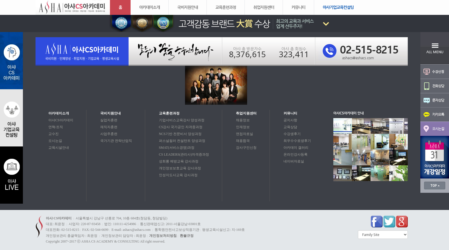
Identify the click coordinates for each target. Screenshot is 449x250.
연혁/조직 (55, 127)
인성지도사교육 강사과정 (178, 175)
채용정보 (243, 120)
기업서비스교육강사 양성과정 (181, 120)
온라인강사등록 (295, 154)
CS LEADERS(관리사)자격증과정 (184, 154)
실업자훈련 (108, 120)
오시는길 (55, 141)
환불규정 (187, 236)
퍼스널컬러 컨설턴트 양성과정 (182, 141)
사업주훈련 (108, 134)
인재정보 (243, 127)
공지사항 (290, 120)
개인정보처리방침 (163, 236)
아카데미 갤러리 (295, 148)
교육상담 (290, 127)
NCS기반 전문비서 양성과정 (180, 134)
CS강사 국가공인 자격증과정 (181, 127)
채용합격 (243, 141)
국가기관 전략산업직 (116, 141)
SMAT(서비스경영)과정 (176, 148)
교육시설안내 (58, 148)
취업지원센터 (263, 7)
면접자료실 (244, 134)
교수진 (53, 134)
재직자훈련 (108, 127)
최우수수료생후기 (297, 141)
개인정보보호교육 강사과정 (180, 168)
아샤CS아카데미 (60, 120)
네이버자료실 (293, 161)
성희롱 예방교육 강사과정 (178, 161)
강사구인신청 (246, 148)
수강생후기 (292, 134)
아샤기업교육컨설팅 (338, 7)
